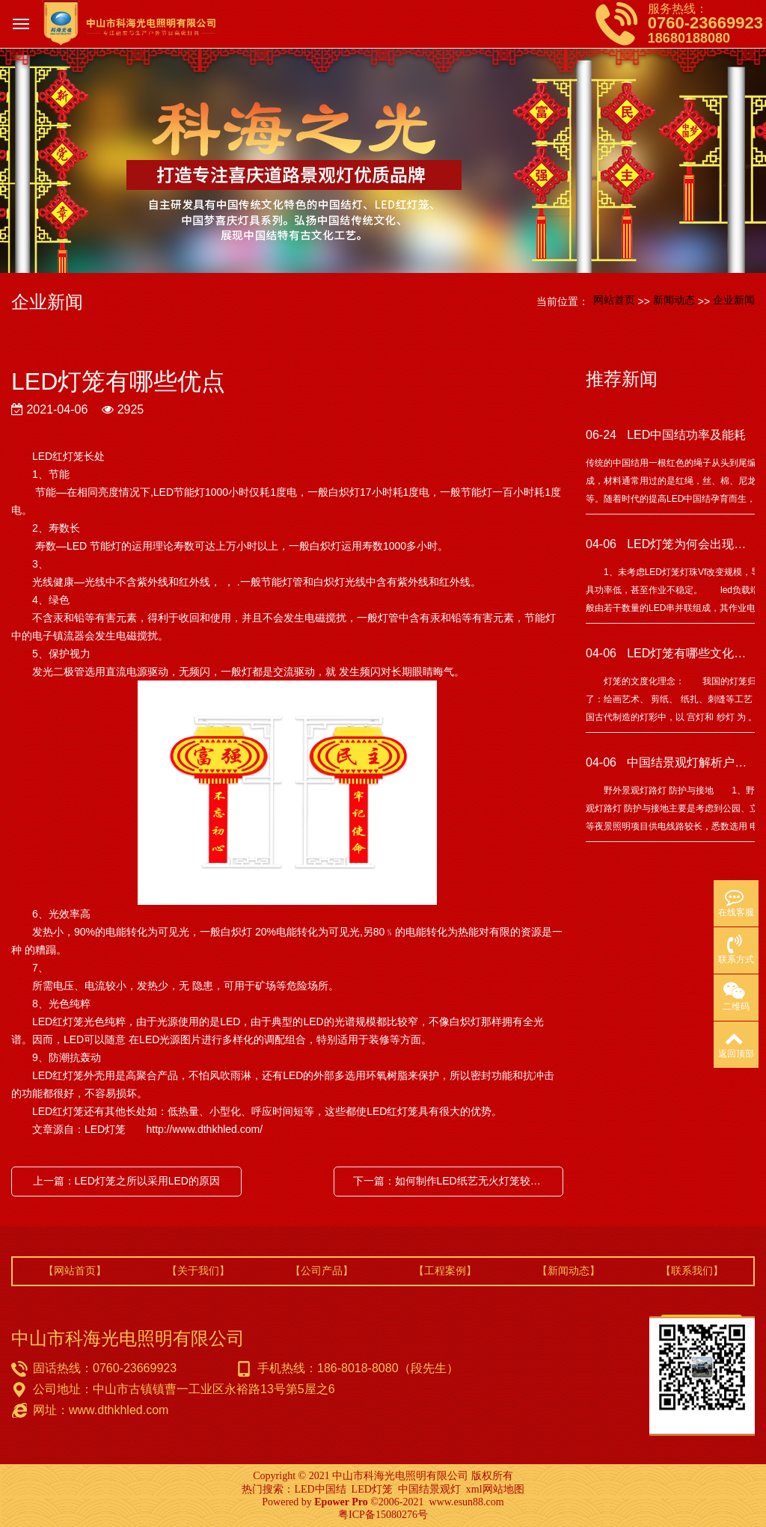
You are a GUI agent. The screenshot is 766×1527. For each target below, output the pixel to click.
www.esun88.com (466, 1502)
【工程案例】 (445, 1270)
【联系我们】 (692, 1270)
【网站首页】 (74, 1270)
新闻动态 (674, 300)
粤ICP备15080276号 (383, 1514)
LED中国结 (320, 1489)
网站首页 (614, 300)
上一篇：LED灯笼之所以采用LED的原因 (126, 1181)
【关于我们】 (198, 1270)
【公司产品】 (321, 1270)
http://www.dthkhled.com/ (203, 1129)
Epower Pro (340, 1502)
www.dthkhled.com (118, 1410)
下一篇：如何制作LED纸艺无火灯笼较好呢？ (452, 1181)
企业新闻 (734, 300)
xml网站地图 (495, 1489)
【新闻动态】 (568, 1270)
